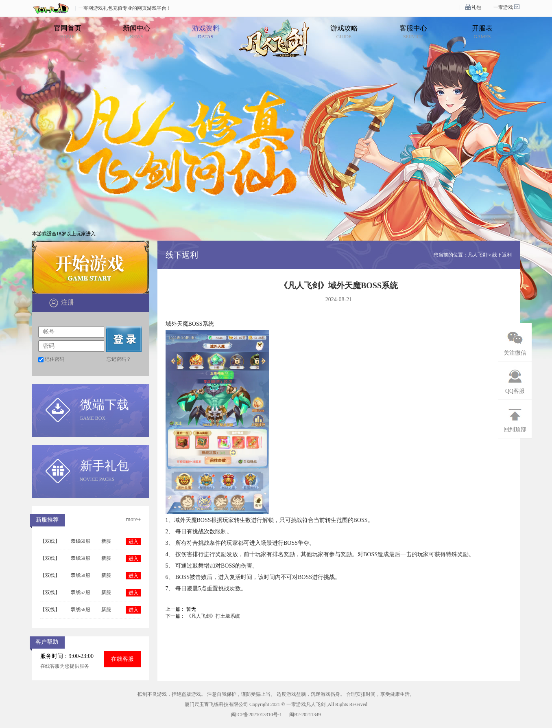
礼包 (476, 7)
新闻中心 (137, 31)
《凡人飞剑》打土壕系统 (213, 616)
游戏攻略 (344, 31)
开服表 (482, 31)
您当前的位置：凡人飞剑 (460, 255)
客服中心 (413, 31)
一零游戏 (503, 7)
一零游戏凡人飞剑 (305, 704)
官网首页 (67, 31)
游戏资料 (206, 31)
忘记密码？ (119, 359)
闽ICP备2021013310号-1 (256, 714)
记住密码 (54, 359)
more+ (133, 519)
